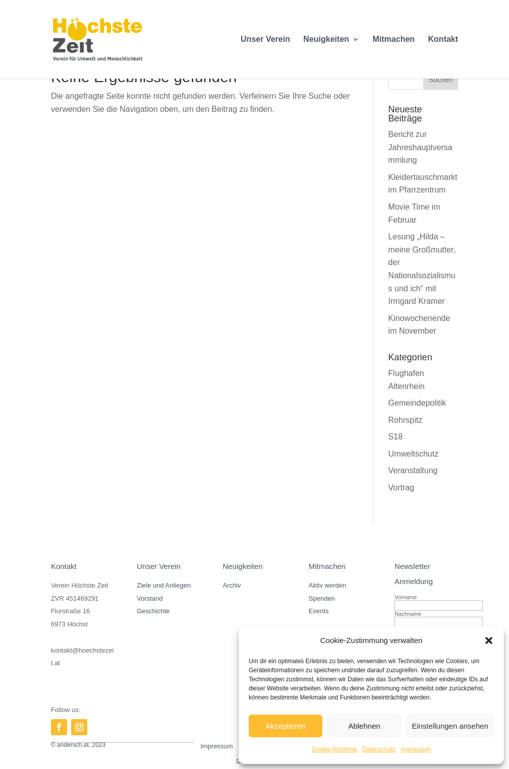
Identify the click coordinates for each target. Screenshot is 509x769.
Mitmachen (394, 39)
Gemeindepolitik (417, 403)
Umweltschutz (413, 454)
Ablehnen (364, 726)
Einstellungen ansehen (450, 726)
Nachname (407, 614)
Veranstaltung (413, 470)
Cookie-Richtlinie (334, 749)
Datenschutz (379, 749)
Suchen (441, 80)
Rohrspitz (405, 420)
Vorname (405, 597)
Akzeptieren (285, 726)
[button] (489, 640)
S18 (395, 436)
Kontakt (443, 39)
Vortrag (401, 487)
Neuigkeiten (326, 39)
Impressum (416, 749)
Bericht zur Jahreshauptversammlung (420, 147)
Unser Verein (265, 39)
